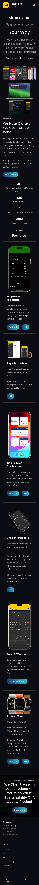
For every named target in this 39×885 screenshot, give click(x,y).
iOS (25, 327)
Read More (10, 174)
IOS (10, 396)
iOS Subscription (17, 681)
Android (13, 327)
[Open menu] (29, 5)
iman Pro (16, 4)
